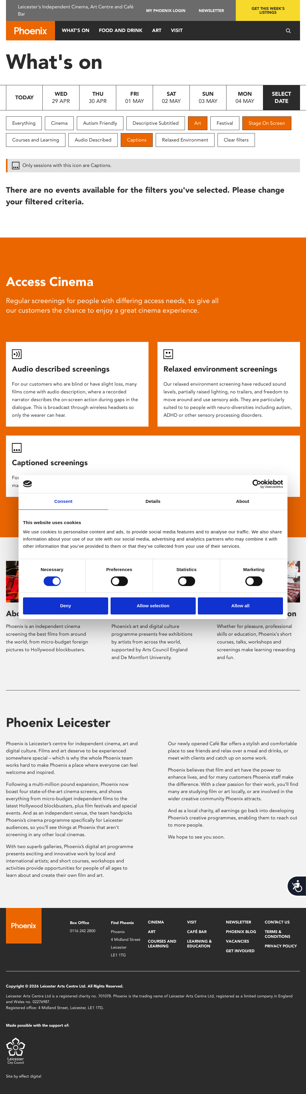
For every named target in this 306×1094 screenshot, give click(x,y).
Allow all (240, 605)
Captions (136, 140)
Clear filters (236, 140)
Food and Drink (121, 30)
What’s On (75, 30)
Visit (177, 30)
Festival (225, 123)
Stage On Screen (267, 123)
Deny (65, 605)
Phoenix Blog (241, 931)
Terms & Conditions (277, 934)
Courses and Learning (35, 140)
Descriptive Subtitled (156, 123)
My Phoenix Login (166, 10)
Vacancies (237, 941)
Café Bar (196, 931)
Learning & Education (199, 943)
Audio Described (93, 140)
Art (156, 30)
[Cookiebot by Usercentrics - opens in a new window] (257, 483)
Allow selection (153, 605)
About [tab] (242, 500)
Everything (24, 123)
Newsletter (211, 10)
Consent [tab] (63, 500)
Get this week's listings (268, 10)
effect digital (30, 1076)
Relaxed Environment (185, 140)
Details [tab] (153, 500)
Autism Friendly (100, 123)
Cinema (59, 123)
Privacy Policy (281, 946)
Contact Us (277, 922)
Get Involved (240, 951)
